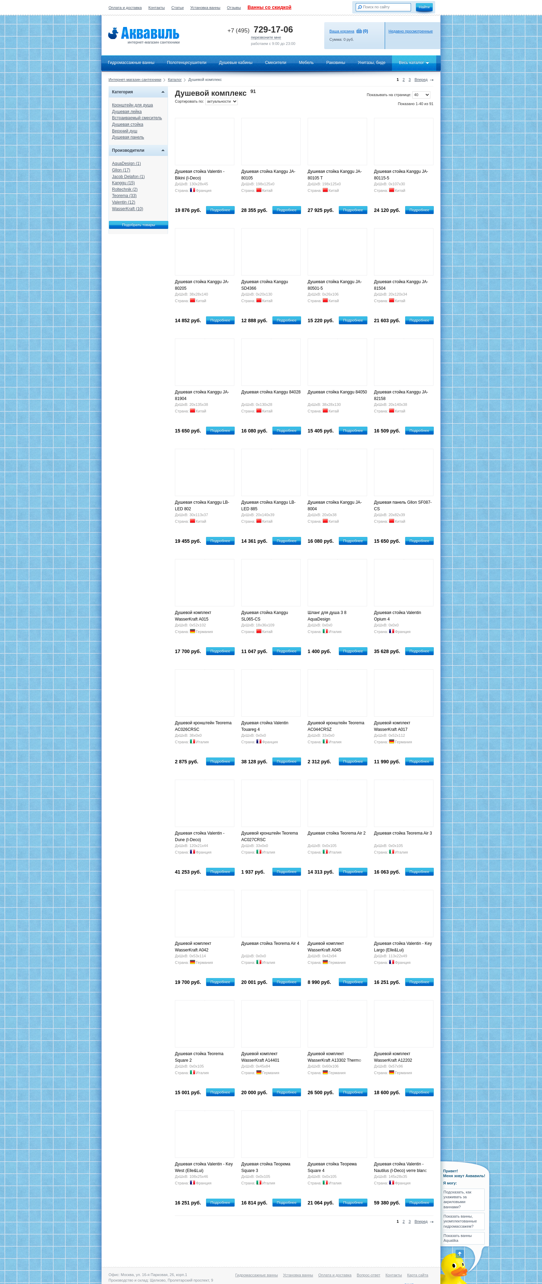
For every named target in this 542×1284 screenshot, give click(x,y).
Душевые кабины (236, 62)
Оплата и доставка (125, 8)
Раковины (335, 62)
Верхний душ (124, 131)
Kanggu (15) (123, 182)
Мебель (306, 62)
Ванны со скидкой (269, 7)
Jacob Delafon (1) (128, 176)
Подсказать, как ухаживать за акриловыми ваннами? (457, 1199)
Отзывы (234, 8)
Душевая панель (128, 137)
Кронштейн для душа (132, 105)
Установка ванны (205, 8)
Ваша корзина (341, 31)
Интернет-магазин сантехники (135, 79)
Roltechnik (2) (125, 189)
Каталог (175, 79)
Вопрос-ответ (368, 1275)
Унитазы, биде (371, 62)
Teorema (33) (124, 195)
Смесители (276, 62)
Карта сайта (417, 1275)
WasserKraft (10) (127, 208)
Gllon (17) (121, 170)
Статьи (177, 8)
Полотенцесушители (186, 62)
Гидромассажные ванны (131, 62)
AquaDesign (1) (126, 163)
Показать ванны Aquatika (457, 1238)
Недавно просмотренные (411, 31)
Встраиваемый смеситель (137, 117)
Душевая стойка (127, 124)
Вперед (421, 79)
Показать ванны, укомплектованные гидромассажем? (460, 1221)
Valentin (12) (123, 202)
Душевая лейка (127, 111)
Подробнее (220, 210)
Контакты (156, 8)
